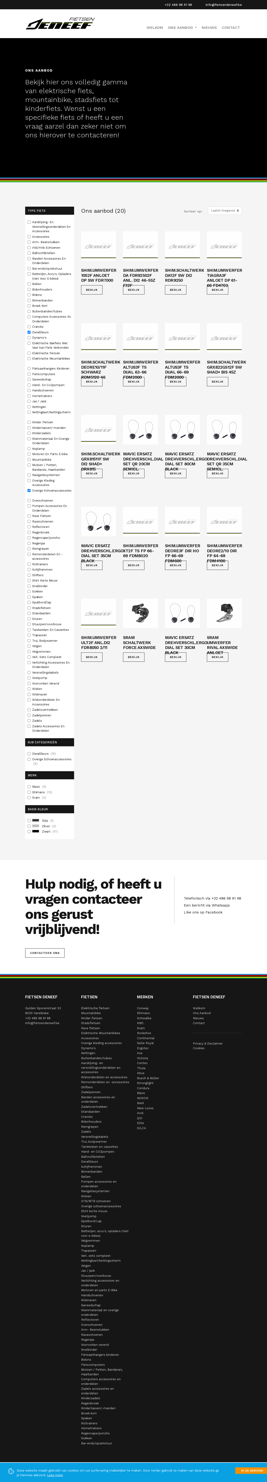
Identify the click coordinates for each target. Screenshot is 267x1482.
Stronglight (145, 1083)
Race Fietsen (42, 516)
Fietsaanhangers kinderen (100, 1354)
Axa (139, 1053)
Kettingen (39, 407)
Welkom (155, 27)
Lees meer (55, 1475)
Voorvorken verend (95, 1344)
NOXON (142, 1098)
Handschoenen (43, 390)
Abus (140, 1073)
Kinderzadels (41, 433)
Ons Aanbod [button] (181, 27)
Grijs (43, 820)
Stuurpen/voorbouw (47, 624)
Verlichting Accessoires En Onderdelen (51, 665)
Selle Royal (145, 1043)
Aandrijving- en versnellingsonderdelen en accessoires (100, 1067)
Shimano (42, 792)
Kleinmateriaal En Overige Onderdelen (50, 441)
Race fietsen (90, 1028)
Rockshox (144, 1033)
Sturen (37, 619)
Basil (140, 1103)
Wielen (37, 689)
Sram (39, 797)
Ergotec (143, 1048)
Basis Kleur (38, 809)
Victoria (142, 1058)
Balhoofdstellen (44, 253)
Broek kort (89, 1413)
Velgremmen (41, 651)
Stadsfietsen (41, 608)
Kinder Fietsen (43, 422)
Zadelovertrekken (45, 709)
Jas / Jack (39, 401)
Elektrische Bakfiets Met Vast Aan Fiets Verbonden (51, 345)
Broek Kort (40, 306)
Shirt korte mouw (94, 1211)
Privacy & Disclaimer (208, 1043)
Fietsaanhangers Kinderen (51, 368)
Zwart (45, 831)
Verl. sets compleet (95, 1255)
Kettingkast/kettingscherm (51, 412)
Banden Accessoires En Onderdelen (49, 261)
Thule (141, 1068)
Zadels (37, 720)
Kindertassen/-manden (49, 428)
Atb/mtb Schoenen (46, 247)
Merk (32, 775)
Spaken (38, 597)
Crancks (38, 326)
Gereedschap (42, 379)
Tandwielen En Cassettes (51, 630)
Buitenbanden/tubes (47, 311)
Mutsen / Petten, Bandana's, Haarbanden (49, 467)
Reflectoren (41, 527)
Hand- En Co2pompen (48, 385)
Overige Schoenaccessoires (52, 490)
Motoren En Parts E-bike (50, 454)
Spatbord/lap (42, 602)
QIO (139, 1118)
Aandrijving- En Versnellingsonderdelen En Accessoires (51, 226)
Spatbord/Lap (91, 1221)
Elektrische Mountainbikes (51, 358)
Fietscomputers (44, 374)
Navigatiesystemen (46, 475)
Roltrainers (40, 564)
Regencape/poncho (46, 537)
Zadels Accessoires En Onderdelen (48, 728)
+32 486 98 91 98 (178, 5)
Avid (140, 1113)
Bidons (37, 295)
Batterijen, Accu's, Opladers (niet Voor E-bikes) (51, 276)
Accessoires (41, 236)
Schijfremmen (42, 569)
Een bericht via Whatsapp (205, 905)
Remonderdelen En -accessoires (47, 556)
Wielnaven (40, 694)
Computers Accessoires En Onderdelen (51, 319)
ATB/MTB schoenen (96, 1201)
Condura (143, 1088)
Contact (231, 27)
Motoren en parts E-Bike (99, 1290)
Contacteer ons (45, 953)
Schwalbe (144, 1018)
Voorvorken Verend (46, 683)
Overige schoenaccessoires (101, 1206)
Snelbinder (40, 586)
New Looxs (145, 1108)
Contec (142, 1063)
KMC (140, 1023)
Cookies (199, 1048)
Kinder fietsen (91, 1018)
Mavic (39, 786)
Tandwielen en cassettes (99, 1146)
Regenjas (39, 543)
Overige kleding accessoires (101, 1043)
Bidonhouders (42, 289)
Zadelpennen (42, 715)
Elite (140, 1123)
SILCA (141, 1128)
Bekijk (92, 289)
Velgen (37, 646)
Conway (143, 1008)
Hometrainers (42, 396)
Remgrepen (41, 548)
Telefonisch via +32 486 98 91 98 (211, 898)
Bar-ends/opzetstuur (47, 268)
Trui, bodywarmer (94, 1141)
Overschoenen (43, 500)
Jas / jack (88, 1270)
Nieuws (209, 27)
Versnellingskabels (45, 672)
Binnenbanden (43, 300)
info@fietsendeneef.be (224, 5)
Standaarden (41, 613)
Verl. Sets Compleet (47, 657)
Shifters (38, 575)
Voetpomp (40, 678)
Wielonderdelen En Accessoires (46, 702)
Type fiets (36, 210)
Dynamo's (39, 337)
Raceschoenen (43, 521)
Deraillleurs (40, 332)
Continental (145, 1038)
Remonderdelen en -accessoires (105, 1082)
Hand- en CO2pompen (97, 1151)
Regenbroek (41, 532)
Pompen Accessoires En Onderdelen (49, 508)
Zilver (44, 826)
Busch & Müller (148, 1078)
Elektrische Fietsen (46, 353)
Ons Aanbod (202, 1013)
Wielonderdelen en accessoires (104, 1077)
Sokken (38, 591)
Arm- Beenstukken (46, 242)
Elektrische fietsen (95, 1008)
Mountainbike (42, 459)
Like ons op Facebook (201, 912)
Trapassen (40, 635)
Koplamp (39, 448)
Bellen (37, 284)
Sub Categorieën (42, 742)
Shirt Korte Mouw (45, 580)
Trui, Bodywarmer (45, 640)
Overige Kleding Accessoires (43, 483)
